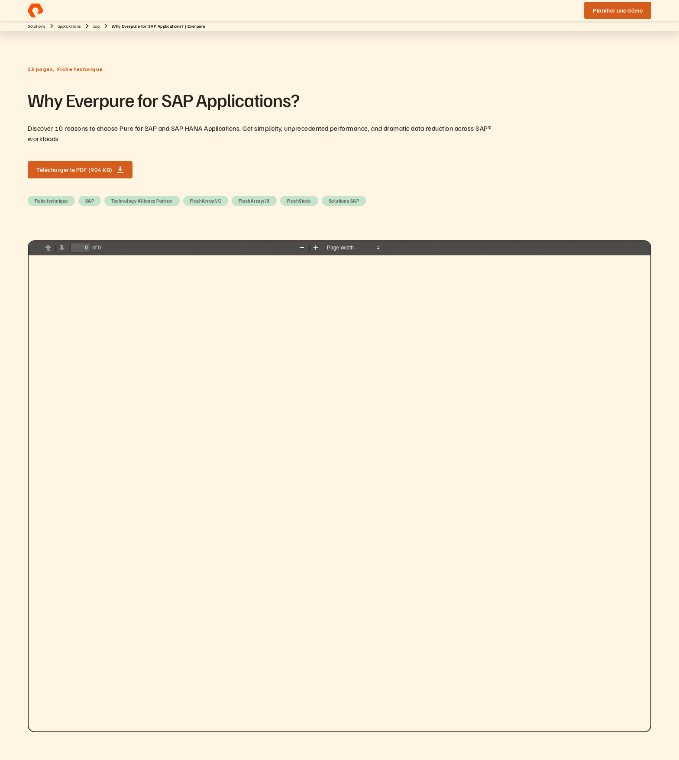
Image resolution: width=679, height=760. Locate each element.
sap (96, 26)
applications (69, 26)
